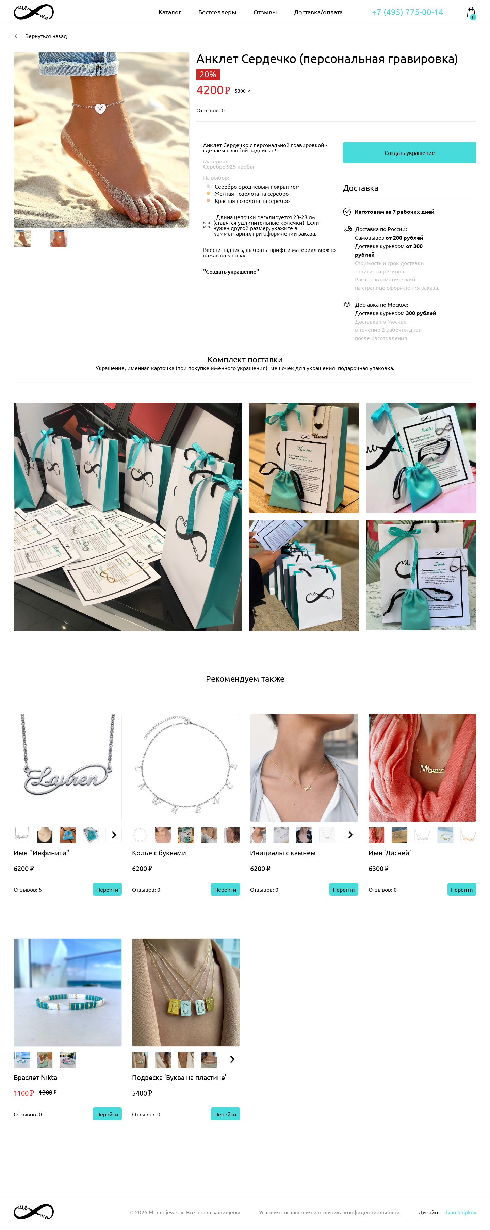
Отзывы (265, 11)
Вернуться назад (40, 35)
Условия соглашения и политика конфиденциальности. (330, 1212)
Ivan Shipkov (461, 1212)
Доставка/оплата (318, 11)
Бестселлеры (217, 11)
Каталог (170, 11)
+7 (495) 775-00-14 (407, 12)
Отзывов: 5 (28, 889)
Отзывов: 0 (210, 110)
